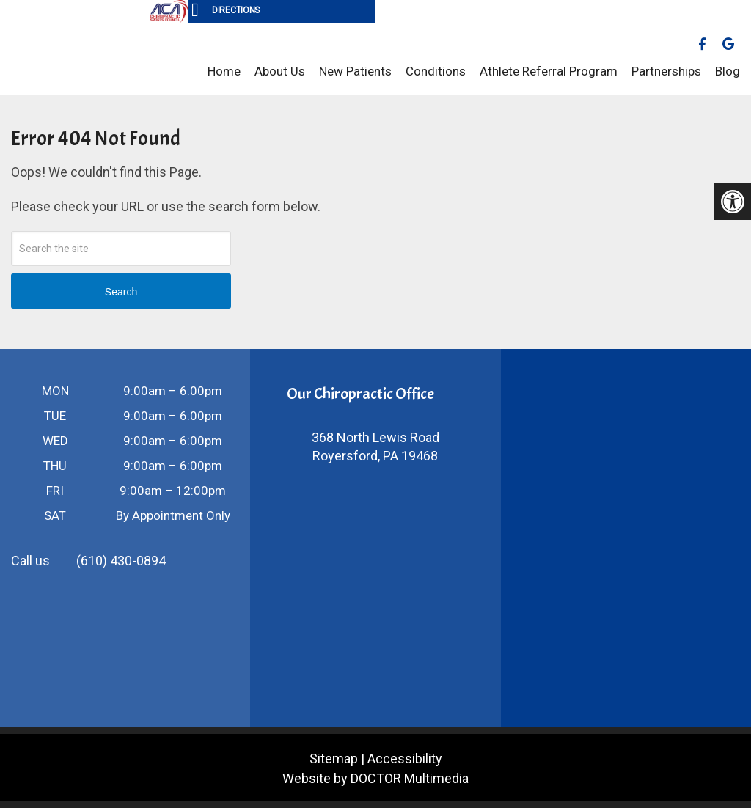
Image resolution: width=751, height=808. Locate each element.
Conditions (436, 71)
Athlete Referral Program (549, 71)
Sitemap (333, 758)
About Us (279, 71)
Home (224, 71)
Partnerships (666, 71)
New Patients (355, 71)
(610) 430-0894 (121, 560)
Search (121, 292)
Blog (727, 71)
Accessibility (404, 758)
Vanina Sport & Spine (73, 59)
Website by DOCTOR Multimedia (375, 778)
